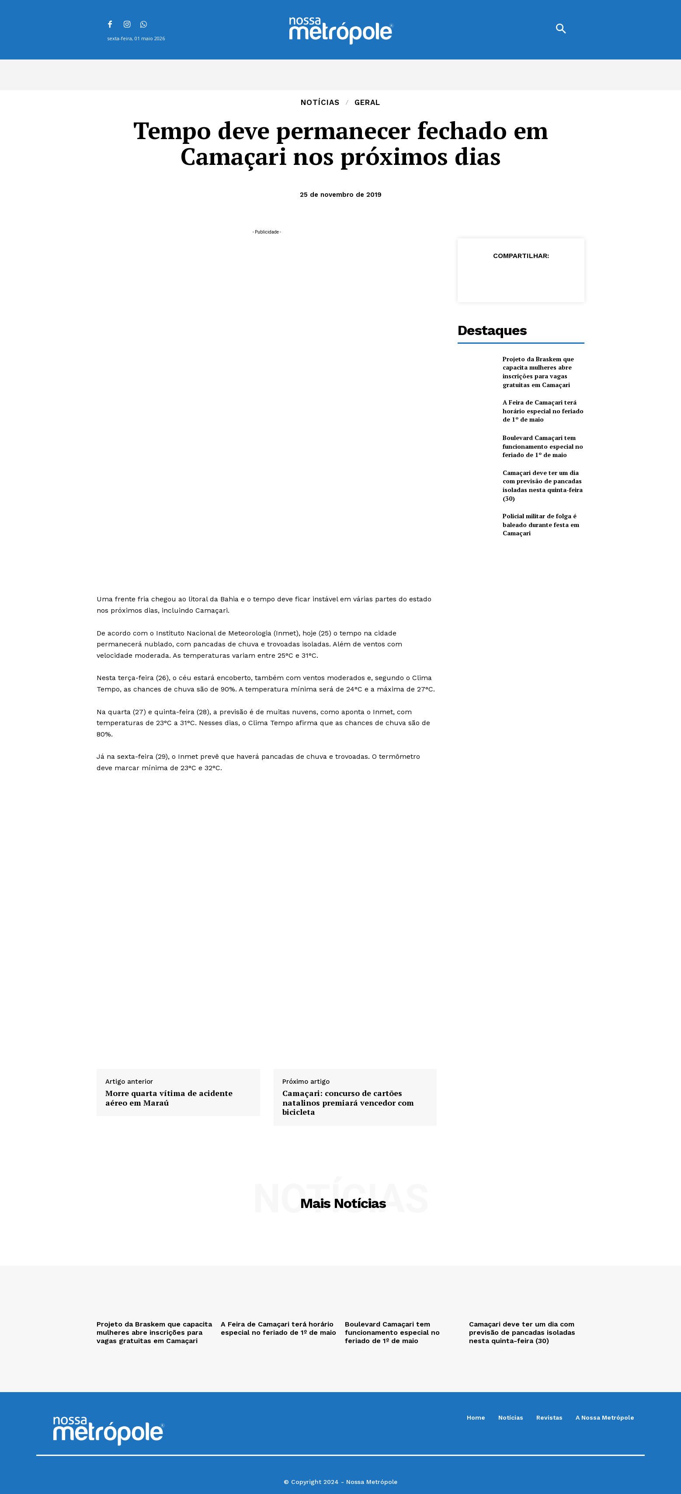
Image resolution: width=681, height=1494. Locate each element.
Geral (367, 102)
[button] (561, 30)
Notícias (320, 102)
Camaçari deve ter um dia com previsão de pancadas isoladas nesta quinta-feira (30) (543, 485)
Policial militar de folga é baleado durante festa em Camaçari (541, 524)
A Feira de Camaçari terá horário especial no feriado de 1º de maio (543, 410)
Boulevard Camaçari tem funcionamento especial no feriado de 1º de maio (543, 446)
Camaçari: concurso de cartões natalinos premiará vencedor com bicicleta (348, 1103)
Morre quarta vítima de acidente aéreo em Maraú (169, 1098)
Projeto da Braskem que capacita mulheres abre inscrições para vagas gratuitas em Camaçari (538, 372)
